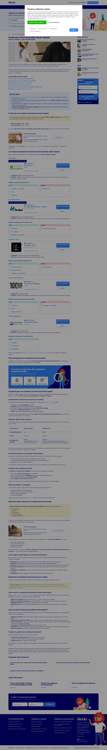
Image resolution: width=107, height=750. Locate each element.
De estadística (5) (53, 28)
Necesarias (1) (33, 28)
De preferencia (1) (43, 28)
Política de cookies (41, 18)
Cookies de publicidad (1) (35, 31)
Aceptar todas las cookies (37, 22)
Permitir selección (54, 22)
